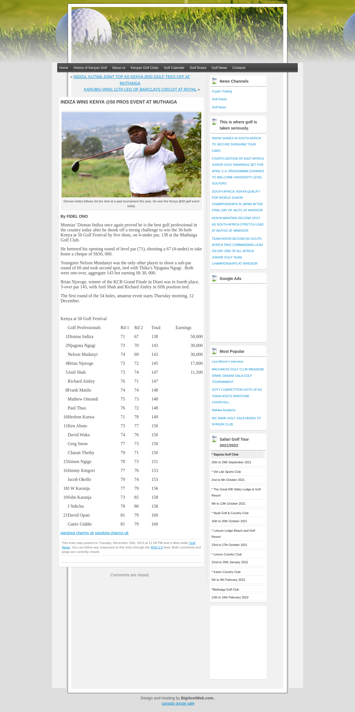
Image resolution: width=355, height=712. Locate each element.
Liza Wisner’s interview (227, 361)
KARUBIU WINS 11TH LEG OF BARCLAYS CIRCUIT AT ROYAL (140, 89)
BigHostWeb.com (197, 698)
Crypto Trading (222, 91)
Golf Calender (174, 68)
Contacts (239, 68)
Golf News (219, 68)
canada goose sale (178, 703)
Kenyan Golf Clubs (145, 68)
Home (63, 68)
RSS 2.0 (157, 547)
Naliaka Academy (224, 410)
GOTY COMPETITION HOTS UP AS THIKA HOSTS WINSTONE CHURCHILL (237, 396)
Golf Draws (198, 68)
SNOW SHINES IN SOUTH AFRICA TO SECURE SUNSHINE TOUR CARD (236, 144)
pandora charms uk (77, 533)
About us (118, 68)
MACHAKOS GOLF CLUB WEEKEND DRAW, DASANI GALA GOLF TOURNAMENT (238, 375)
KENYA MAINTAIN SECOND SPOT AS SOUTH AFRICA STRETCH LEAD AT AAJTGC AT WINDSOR (237, 224)
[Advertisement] (239, 311)
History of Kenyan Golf (90, 68)
